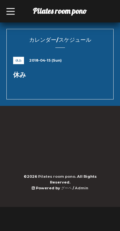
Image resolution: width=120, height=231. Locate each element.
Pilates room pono (63, 11)
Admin (81, 188)
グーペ (66, 188)
